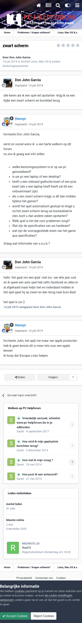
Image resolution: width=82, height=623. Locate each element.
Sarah (20, 431)
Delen (20, 377)
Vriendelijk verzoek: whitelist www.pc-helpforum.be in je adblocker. (38, 422)
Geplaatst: (29, 85)
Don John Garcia (19, 57)
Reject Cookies (43, 616)
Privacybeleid (24, 578)
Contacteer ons (44, 578)
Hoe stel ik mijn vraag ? (37, 460)
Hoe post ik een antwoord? (40, 474)
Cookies (61, 578)
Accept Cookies (15, 616)
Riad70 (26, 547)
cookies (19, 591)
